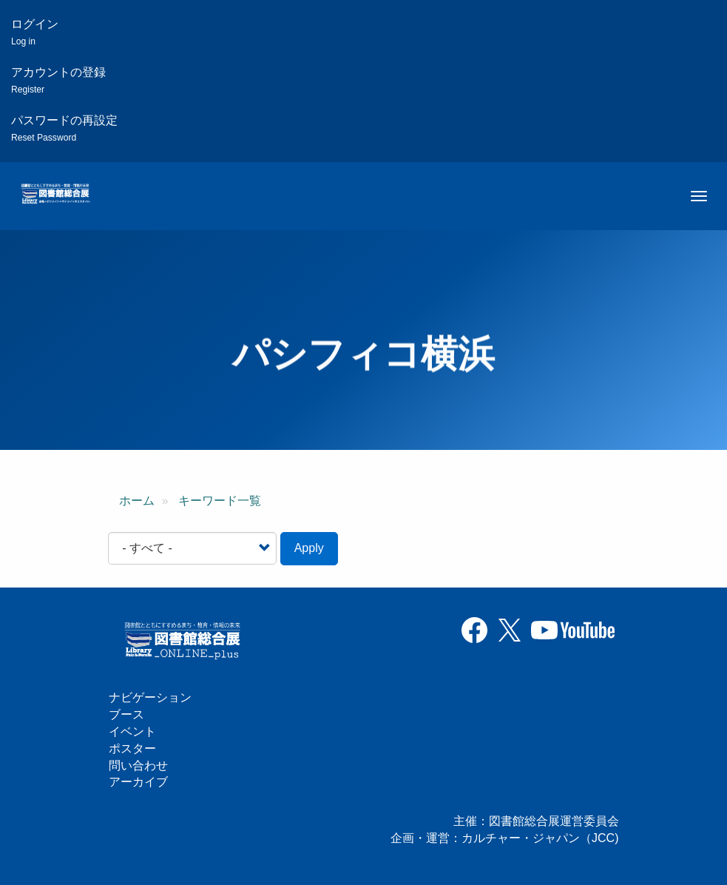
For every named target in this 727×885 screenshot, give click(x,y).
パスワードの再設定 (64, 128)
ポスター (132, 748)
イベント (132, 731)
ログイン (34, 32)
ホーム (137, 500)
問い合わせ (138, 765)
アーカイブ (138, 781)
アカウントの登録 (58, 80)
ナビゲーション (150, 697)
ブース (126, 714)
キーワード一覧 (219, 500)
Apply (309, 548)
